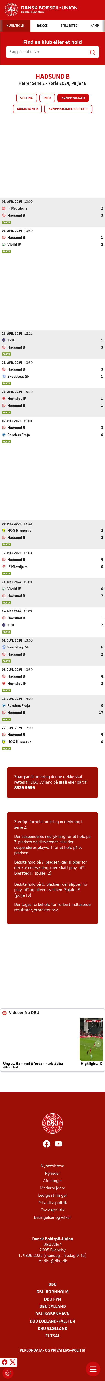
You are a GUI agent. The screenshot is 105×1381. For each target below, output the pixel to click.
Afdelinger (52, 1181)
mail (63, 782)
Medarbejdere (52, 1188)
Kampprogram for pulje (68, 109)
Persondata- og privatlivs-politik (52, 1350)
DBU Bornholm (52, 1292)
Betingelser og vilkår (52, 1217)
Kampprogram (73, 98)
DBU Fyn (52, 1299)
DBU (52, 1285)
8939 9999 (24, 788)
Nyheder (52, 1173)
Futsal (52, 1336)
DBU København (52, 1314)
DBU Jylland (52, 1307)
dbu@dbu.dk (55, 1261)
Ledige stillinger (52, 1195)
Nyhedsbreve (52, 1166)
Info (47, 98)
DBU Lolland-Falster (52, 1321)
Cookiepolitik (52, 1210)
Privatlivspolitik (52, 1203)
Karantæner (27, 109)
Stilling (26, 98)
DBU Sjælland (52, 1329)
